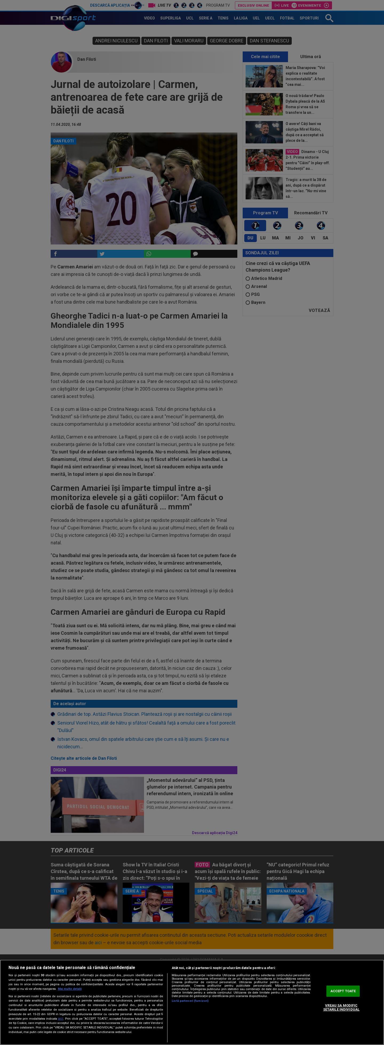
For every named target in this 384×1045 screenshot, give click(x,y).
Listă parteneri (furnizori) (190, 1001)
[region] (192, 1002)
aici (60, 1018)
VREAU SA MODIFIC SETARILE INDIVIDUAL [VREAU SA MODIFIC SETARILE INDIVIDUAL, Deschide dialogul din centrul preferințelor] (341, 1007)
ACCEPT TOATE (343, 991)
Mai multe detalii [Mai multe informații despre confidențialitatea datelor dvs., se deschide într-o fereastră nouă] (70, 989)
